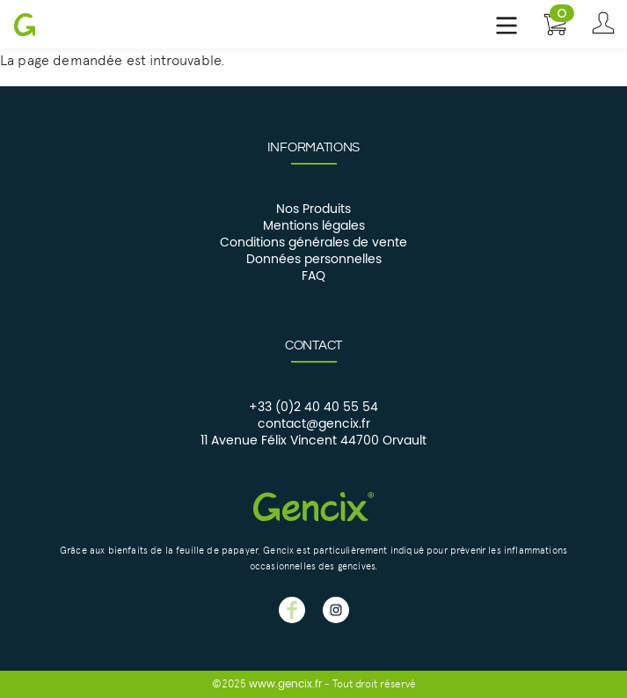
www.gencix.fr (285, 684)
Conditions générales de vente (313, 243)
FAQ (313, 276)
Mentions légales (314, 226)
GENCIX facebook (292, 610)
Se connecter (603, 24)
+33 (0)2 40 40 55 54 (313, 407)
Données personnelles (314, 259)
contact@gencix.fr (314, 424)
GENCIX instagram (336, 610)
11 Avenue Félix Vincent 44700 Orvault (313, 441)
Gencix (24, 24)
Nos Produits (313, 209)
